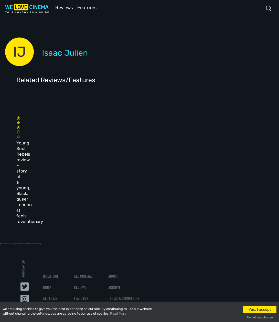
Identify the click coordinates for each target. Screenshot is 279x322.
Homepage (51, 212)
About (113, 212)
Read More (118, 313)
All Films (50, 234)
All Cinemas (83, 212)
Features (88, 7)
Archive (114, 223)
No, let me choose (260, 317)
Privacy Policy (120, 245)
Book (47, 223)
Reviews (63, 7)
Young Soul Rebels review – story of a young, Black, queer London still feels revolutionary (36, 139)
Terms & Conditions (123, 234)
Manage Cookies (121, 256)
